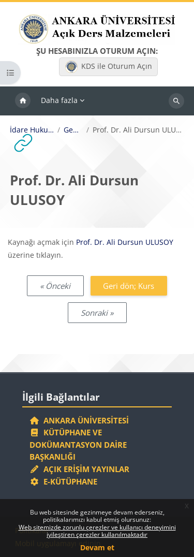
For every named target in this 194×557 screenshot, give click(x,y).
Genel (73, 130)
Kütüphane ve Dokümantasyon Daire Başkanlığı (78, 444)
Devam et (97, 547)
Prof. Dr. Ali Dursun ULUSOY (124, 242)
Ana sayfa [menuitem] (23, 100)
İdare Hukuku (32, 130)
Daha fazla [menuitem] (59, 100)
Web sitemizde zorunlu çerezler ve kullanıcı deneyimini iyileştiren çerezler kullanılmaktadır (97, 531)
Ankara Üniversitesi (79, 420)
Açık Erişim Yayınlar (80, 469)
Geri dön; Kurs (128, 286)
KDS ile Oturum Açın (108, 67)
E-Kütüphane (63, 481)
